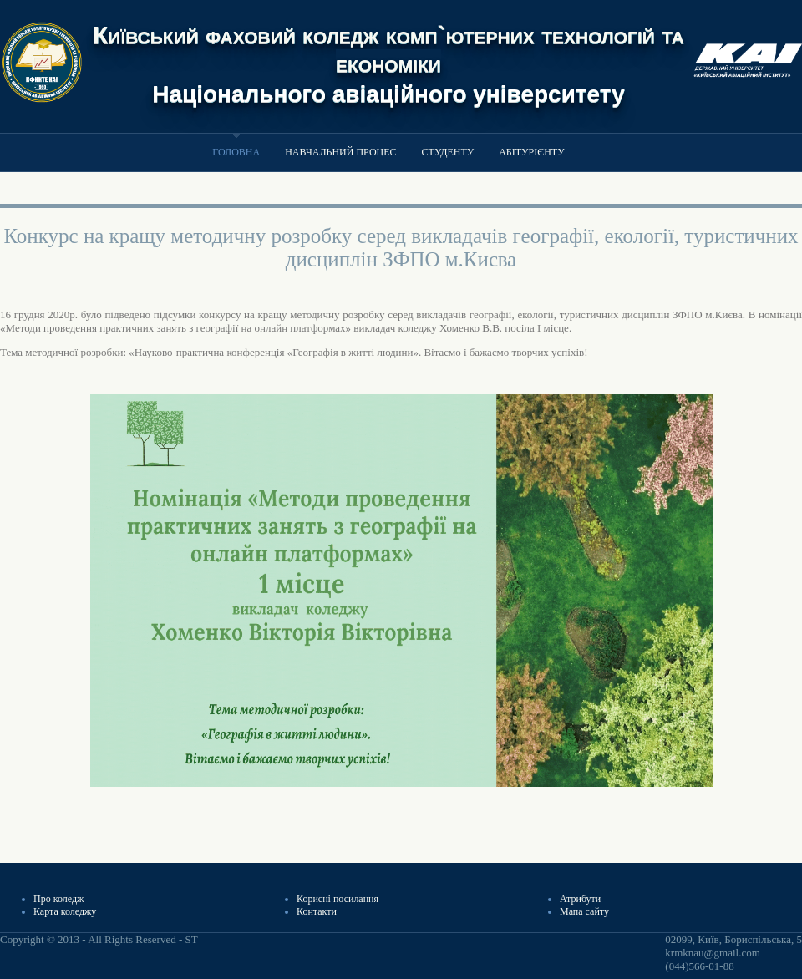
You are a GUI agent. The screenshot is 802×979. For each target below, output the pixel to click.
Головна (236, 152)
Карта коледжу (64, 911)
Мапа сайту (584, 911)
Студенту (448, 152)
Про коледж (58, 899)
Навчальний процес (340, 152)
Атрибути (580, 899)
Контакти (317, 911)
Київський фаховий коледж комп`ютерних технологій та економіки (388, 49)
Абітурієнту (531, 152)
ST (191, 939)
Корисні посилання (337, 899)
